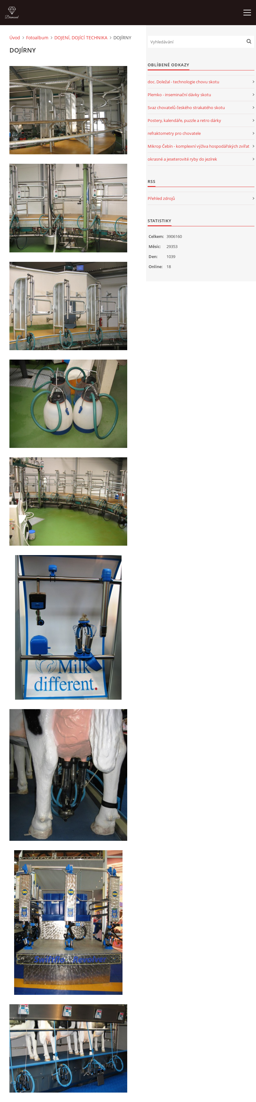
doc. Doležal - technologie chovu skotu (183, 82)
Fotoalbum (37, 38)
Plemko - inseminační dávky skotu (179, 94)
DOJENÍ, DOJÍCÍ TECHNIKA (80, 38)
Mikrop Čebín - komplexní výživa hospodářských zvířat (198, 146)
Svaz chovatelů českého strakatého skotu (186, 107)
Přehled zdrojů (161, 198)
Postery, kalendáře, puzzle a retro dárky (184, 120)
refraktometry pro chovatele (174, 133)
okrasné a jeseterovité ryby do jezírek (182, 159)
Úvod (14, 38)
